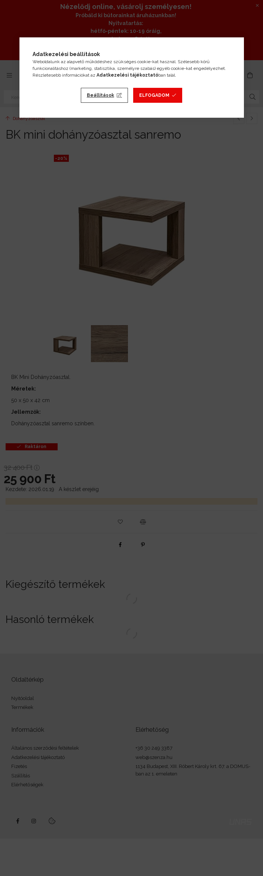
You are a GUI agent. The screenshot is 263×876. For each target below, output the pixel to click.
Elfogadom (154, 95)
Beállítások (100, 95)
